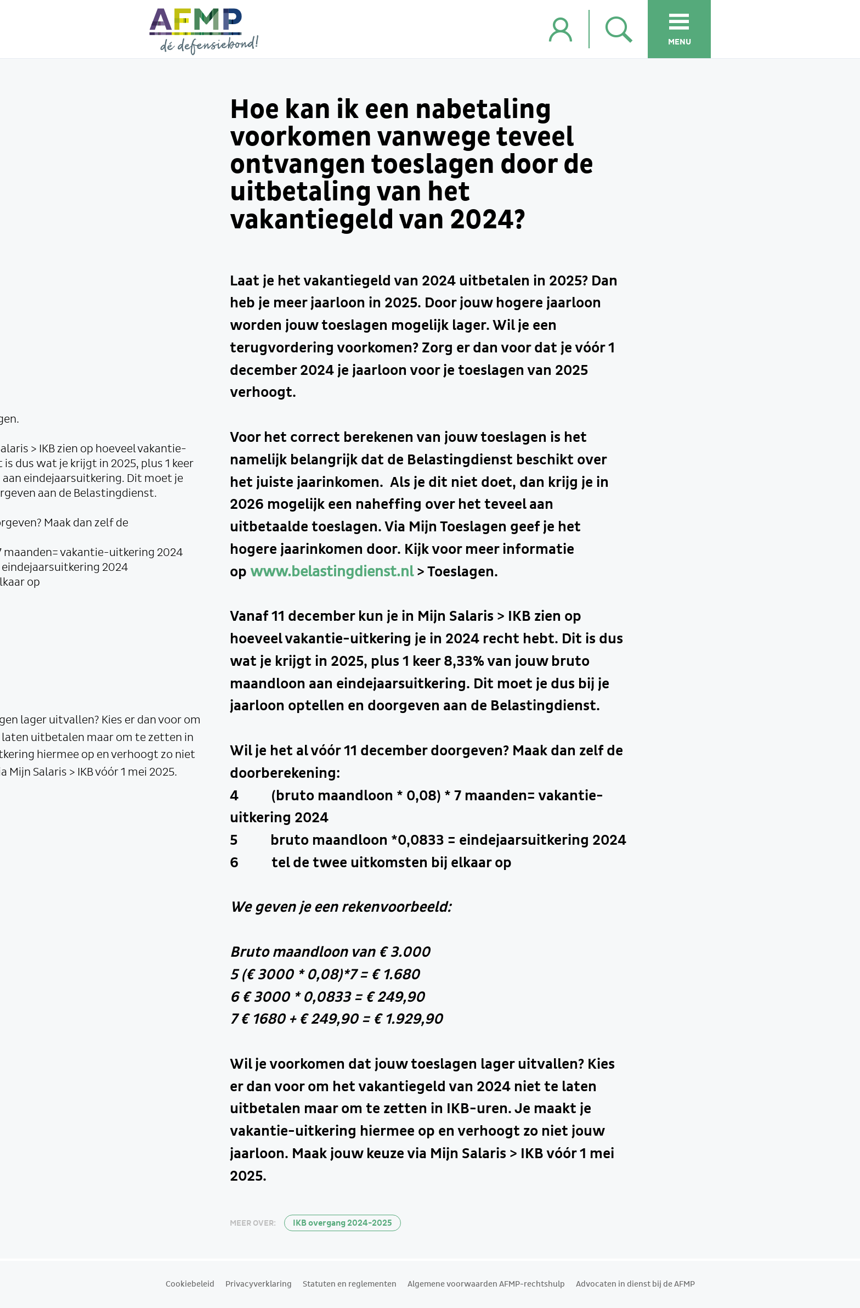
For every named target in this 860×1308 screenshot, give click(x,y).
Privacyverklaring (258, 1284)
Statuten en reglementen (350, 1284)
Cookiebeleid (190, 1284)
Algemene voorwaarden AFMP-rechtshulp (486, 1284)
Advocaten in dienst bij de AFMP (635, 1284)
